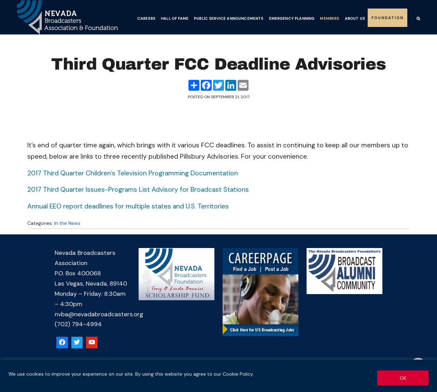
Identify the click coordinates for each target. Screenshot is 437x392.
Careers (146, 18)
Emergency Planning (292, 18)
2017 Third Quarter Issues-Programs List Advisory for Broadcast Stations (138, 189)
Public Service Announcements (228, 18)
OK (403, 378)
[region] (218, 376)
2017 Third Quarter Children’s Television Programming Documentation (132, 173)
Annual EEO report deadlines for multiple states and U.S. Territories (128, 206)
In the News (67, 223)
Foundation (387, 17)
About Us (355, 18)
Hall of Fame (174, 18)
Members (329, 18)
